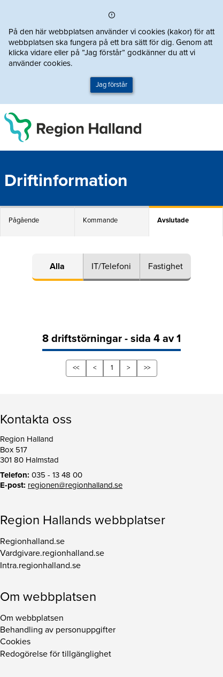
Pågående (24, 220)
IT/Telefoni (111, 266)
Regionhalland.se (32, 541)
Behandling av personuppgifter (58, 629)
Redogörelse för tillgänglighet (55, 654)
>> (147, 367)
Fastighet (165, 266)
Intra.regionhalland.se (40, 565)
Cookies (15, 641)
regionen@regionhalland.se (75, 485)
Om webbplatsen (32, 618)
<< (76, 367)
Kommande (100, 220)
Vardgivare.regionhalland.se (52, 553)
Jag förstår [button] (111, 84)
